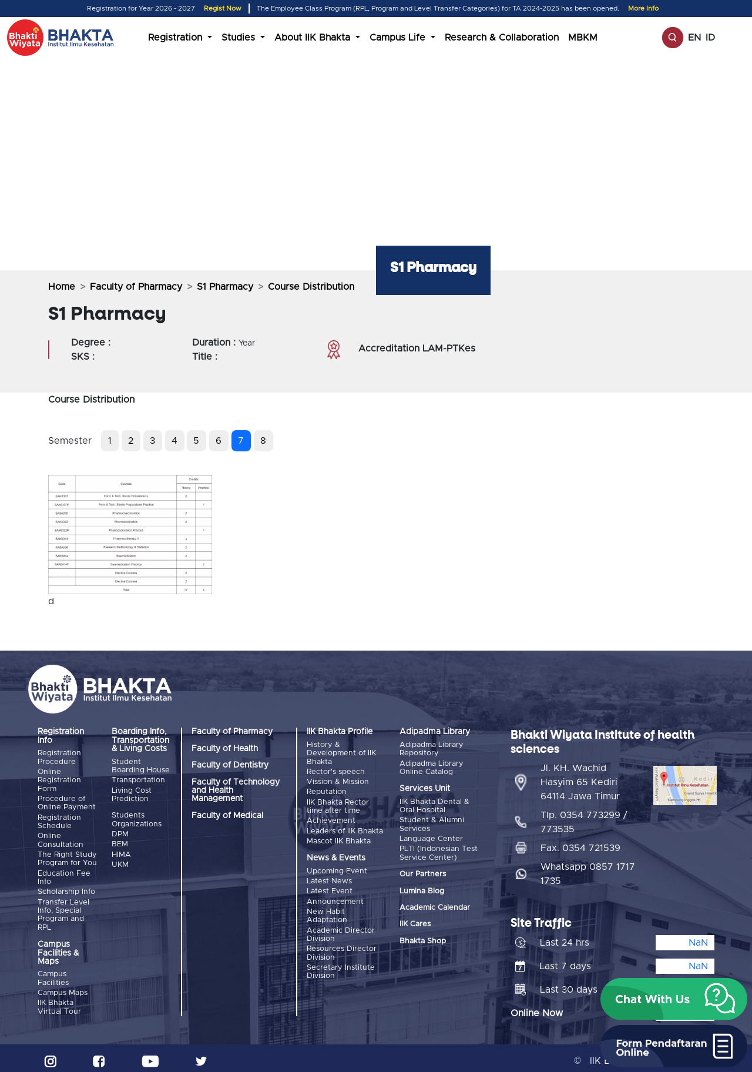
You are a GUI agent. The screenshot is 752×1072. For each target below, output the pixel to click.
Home (61, 287)
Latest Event (329, 886)
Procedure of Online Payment (67, 802)
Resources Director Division (342, 946)
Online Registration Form (59, 780)
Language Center (431, 837)
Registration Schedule (59, 820)
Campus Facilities (53, 974)
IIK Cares (415, 922)
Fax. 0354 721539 (580, 842)
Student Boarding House (141, 766)
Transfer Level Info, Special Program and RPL (63, 910)
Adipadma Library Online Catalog (432, 767)
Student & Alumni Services (432, 824)
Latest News (329, 877)
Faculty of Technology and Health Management (236, 790)
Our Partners (423, 872)
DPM (120, 832)
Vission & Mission (338, 781)
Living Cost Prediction (132, 794)
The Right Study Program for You (67, 857)
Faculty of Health (225, 749)
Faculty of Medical (227, 816)
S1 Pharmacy (225, 287)
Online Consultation (60, 838)
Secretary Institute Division (341, 964)
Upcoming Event (337, 868)
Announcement (335, 896)
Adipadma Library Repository (432, 749)
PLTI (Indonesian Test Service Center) (439, 851)
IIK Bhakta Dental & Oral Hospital (434, 805)
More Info (643, 8)
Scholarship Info (66, 888)
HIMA (121, 852)
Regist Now (222, 8)
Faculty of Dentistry (230, 765)
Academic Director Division (341, 928)
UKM (120, 862)
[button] (673, 999)
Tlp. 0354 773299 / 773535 (583, 817)
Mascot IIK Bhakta (339, 838)
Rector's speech (336, 771)
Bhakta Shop (423, 939)
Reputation (327, 791)
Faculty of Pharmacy (136, 287)
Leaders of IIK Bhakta (345, 828)
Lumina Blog (422, 889)
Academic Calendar (435, 905)
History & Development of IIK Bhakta (341, 753)
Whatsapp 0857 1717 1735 (587, 868)
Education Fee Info (64, 874)
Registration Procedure (59, 757)
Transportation (138, 779)
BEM (120, 842)
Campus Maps (63, 988)
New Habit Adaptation (327, 910)
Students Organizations (137, 819)
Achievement (331, 818)
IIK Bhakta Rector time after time (338, 804)
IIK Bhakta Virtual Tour (59, 1002)
